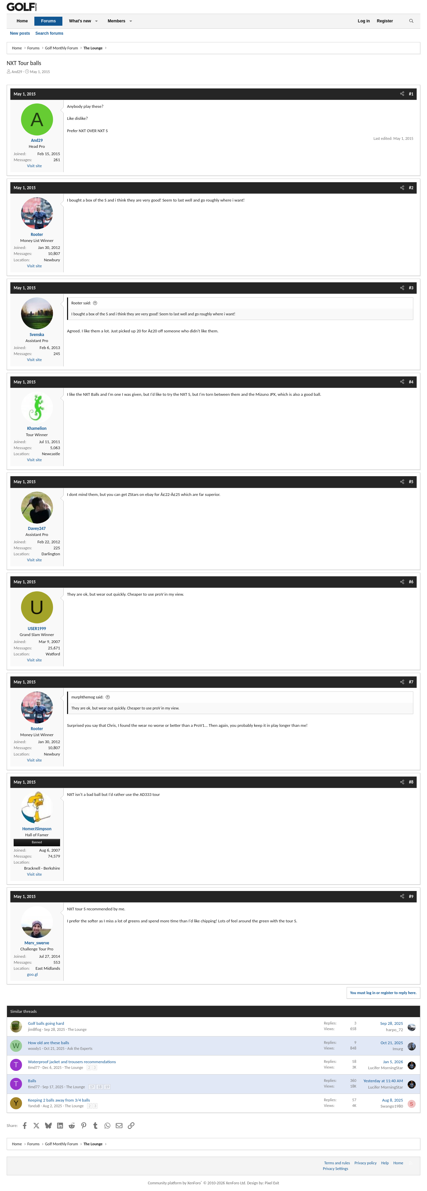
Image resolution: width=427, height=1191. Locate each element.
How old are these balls (48, 1042)
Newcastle (51, 453)
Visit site (34, 165)
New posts (20, 33)
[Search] (411, 21)
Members (116, 21)
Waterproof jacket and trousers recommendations (72, 1061)
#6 (411, 581)
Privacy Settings (335, 1168)
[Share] (402, 94)
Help (385, 1163)
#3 (411, 287)
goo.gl (32, 974)
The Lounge (77, 1029)
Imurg (398, 1048)
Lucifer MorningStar (385, 1067)
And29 (17, 71)
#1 (411, 93)
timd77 (34, 1067)
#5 (411, 481)
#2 (411, 187)
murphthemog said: (87, 697)
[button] (96, 21)
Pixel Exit (272, 1183)
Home (22, 21)
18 (99, 1087)
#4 (411, 381)
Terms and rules (337, 1163)
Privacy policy (366, 1163)
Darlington (51, 553)
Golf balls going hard (46, 1023)
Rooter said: (81, 303)
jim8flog (34, 1029)
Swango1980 (392, 1106)
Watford (53, 653)
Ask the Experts (79, 1048)
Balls (32, 1080)
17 (92, 1087)
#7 (411, 681)
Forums (48, 21)
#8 (411, 782)
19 (107, 1087)
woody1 (34, 1048)
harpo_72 (394, 1029)
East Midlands (48, 968)
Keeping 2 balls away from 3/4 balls (59, 1100)
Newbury (52, 259)
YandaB (34, 1106)
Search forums (49, 33)
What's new (80, 21)
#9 (411, 896)
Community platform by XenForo (197, 1183)
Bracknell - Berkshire (42, 868)
